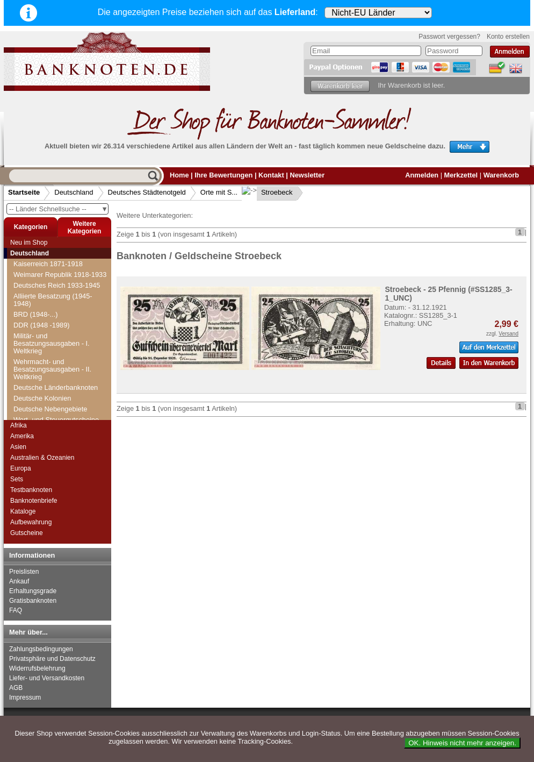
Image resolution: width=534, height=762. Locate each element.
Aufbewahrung (31, 522)
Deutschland (73, 192)
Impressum (25, 697)
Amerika (22, 436)
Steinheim (35, 269)
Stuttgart (33, 387)
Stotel (29, 334)
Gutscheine (26, 533)
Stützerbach (38, 398)
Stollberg (33, 301)
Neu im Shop (28, 242)
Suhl (27, 409)
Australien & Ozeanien (42, 457)
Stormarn (34, 323)
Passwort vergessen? (449, 36)
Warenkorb (501, 175)
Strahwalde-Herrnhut (51, 344)
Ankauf (19, 581)
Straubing (34, 355)
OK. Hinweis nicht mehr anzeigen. (462, 743)
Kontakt (271, 175)
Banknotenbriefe (33, 500)
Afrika (18, 425)
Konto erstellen (508, 36)
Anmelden (421, 175)
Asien (18, 447)
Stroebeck (268, 192)
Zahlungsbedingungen (41, 649)
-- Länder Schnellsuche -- (58, 209)
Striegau (33, 366)
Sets (16, 479)
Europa (20, 468)
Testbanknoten (31, 490)
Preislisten (24, 571)
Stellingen (35, 280)
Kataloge (22, 511)
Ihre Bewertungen (223, 175)
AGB (16, 688)
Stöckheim (36, 291)
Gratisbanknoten (32, 600)
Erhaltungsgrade (32, 591)
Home (179, 175)
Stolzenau (35, 312)
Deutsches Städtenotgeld (147, 192)
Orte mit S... (218, 192)
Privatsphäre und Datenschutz (52, 659)
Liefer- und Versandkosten (46, 678)
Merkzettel (461, 175)
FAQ (15, 610)
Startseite (24, 192)
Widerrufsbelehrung (37, 668)
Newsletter (307, 175)
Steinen (31, 258)
